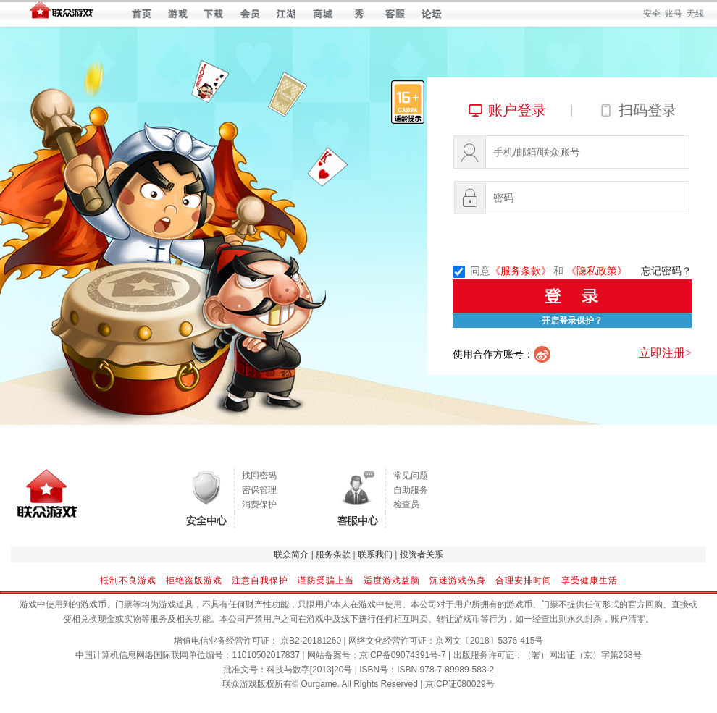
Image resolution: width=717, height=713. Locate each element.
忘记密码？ (666, 271)
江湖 (286, 13)
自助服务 (410, 490)
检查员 (406, 504)
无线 (695, 14)
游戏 (177, 13)
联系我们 (375, 554)
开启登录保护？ (572, 321)
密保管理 (259, 490)
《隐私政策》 (596, 271)
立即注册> (665, 353)
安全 (652, 14)
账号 (673, 14)
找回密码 (259, 476)
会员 (250, 13)
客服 (395, 13)
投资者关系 (421, 554)
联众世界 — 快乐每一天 (61, 13)
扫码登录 (647, 110)
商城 (322, 13)
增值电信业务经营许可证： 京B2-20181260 (257, 641)
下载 (214, 13)
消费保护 (259, 504)
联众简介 (291, 554)
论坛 (431, 13)
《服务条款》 (520, 271)
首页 (141, 13)
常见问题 (410, 476)
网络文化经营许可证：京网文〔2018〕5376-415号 (445, 641)
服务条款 (333, 554)
